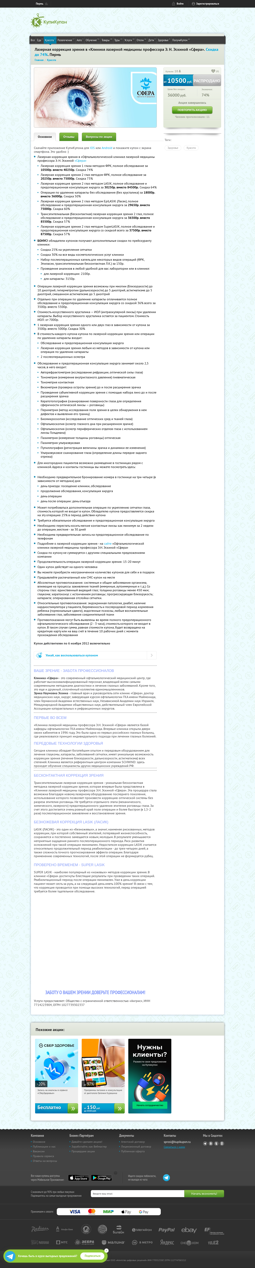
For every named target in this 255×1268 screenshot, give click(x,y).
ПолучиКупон (181, 40)
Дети (152, 40)
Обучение (92, 40)
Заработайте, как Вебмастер (89, 1146)
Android (107, 148)
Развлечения (66, 40)
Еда (40, 40)
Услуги (129, 40)
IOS (93, 148)
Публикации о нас (44, 1146)
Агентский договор (133, 1142)
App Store (78, 1178)
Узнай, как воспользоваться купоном (72, 655)
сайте (108, 543)
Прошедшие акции (83, 1151)
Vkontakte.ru (211, 1143)
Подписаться (92, 1256)
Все (33, 40)
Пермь (39, 3)
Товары (107, 40)
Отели (141, 40)
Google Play (101, 1178)
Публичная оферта (133, 1151)
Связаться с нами (174, 1147)
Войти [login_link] (180, 3)
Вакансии (39, 1151)
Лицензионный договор (136, 1146)
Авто (80, 40)
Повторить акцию (192, 110)
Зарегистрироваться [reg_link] (207, 3)
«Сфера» (80, 161)
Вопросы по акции (99, 137)
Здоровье (164, 40)
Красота (50, 40)
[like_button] (213, 71)
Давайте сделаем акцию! (87, 1142)
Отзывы (68, 137)
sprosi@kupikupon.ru (177, 1142)
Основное (45, 137)
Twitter (216, 1143)
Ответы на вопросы (45, 1161)
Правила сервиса (43, 1156)
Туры (118, 40)
